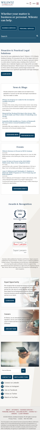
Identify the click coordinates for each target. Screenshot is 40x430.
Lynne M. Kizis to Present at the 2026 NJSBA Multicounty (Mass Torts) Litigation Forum (16, 162)
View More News (12, 134)
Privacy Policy (13, 419)
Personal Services (27, 28)
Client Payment (23, 413)
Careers (14, 413)
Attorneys (15, 410)
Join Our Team (10, 329)
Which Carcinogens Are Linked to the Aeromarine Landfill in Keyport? (18, 100)
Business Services (9, 28)
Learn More (6, 74)
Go (23, 370)
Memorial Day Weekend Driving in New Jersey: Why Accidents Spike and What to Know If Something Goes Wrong (19, 115)
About (8, 410)
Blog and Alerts (22, 412)
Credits (20, 419)
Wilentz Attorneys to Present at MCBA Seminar (17, 151)
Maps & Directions (21, 377)
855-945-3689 (28, 419)
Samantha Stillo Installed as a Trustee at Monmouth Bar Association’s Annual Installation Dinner (18, 122)
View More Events (20, 189)
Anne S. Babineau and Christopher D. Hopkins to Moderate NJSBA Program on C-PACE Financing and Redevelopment (19, 172)
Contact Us (6, 377)
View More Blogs (27, 135)
